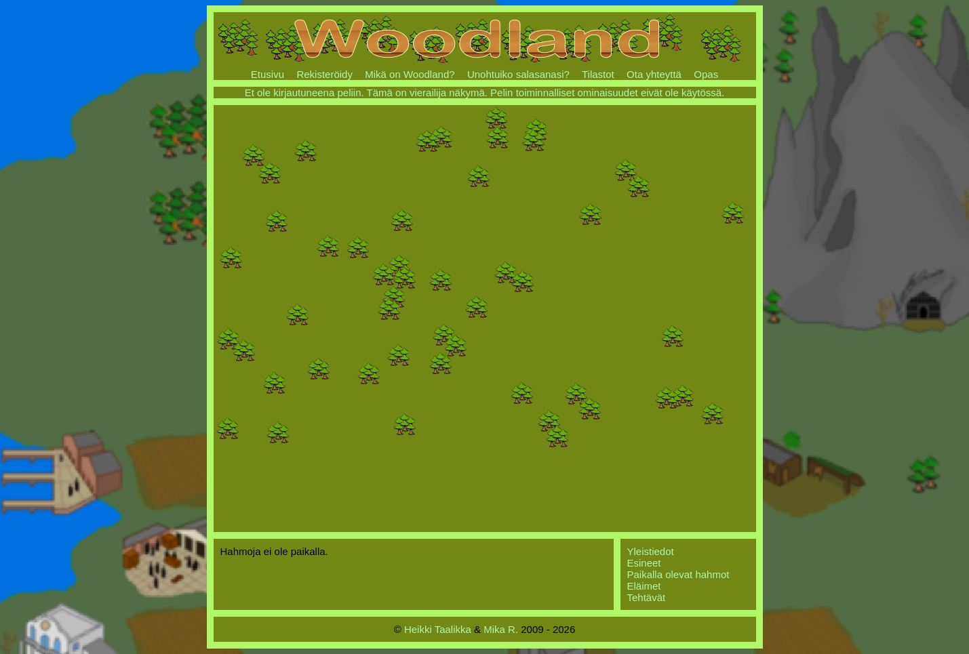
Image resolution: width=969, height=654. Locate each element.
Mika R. (500, 629)
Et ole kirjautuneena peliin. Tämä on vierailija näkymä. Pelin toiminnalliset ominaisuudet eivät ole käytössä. (485, 92)
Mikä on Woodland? (409, 74)
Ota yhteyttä (654, 74)
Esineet (644, 563)
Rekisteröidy (324, 74)
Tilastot (598, 74)
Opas (706, 74)
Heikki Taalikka (437, 629)
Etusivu (267, 74)
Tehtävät (646, 597)
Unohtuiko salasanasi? (518, 74)
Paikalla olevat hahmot (678, 574)
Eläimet (644, 586)
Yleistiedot (650, 551)
